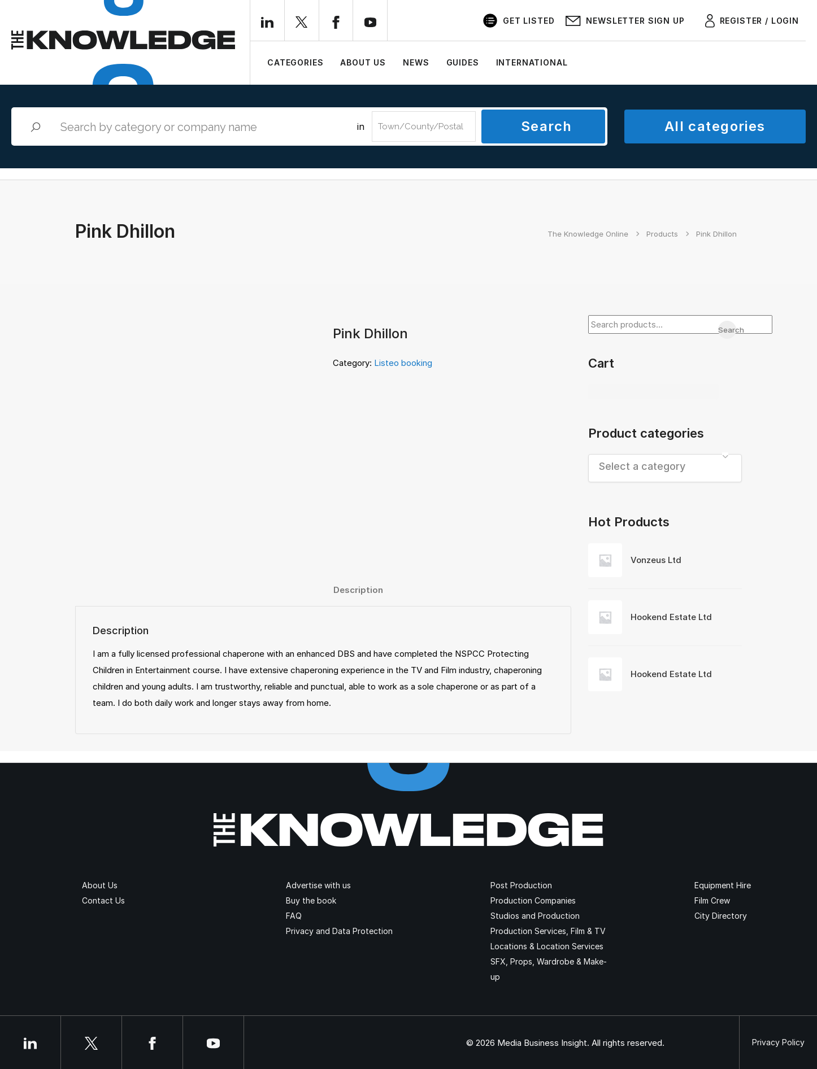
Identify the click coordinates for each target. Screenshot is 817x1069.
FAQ (294, 915)
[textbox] (665, 466)
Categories (295, 62)
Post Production (521, 885)
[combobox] (665, 468)
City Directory (720, 915)
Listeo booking (403, 362)
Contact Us (103, 900)
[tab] (358, 589)
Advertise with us (318, 885)
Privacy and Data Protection (339, 931)
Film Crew (712, 900)
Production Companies (533, 900)
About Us (363, 62)
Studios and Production (535, 915)
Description (358, 589)
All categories (715, 126)
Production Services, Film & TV (548, 931)
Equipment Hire (722, 885)
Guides (462, 62)
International (532, 62)
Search (546, 126)
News (416, 62)
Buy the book (311, 900)
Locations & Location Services (546, 946)
